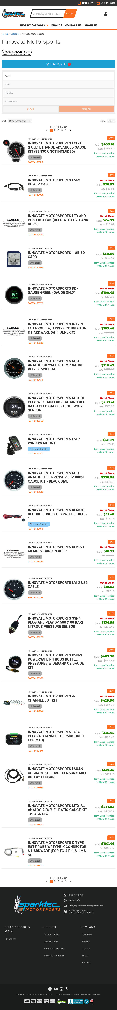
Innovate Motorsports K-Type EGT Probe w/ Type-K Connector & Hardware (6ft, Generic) (57, 328)
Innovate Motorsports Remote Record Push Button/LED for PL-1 (58, 514)
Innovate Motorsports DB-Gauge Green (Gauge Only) (53, 290)
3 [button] (58, 881)
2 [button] (54, 881)
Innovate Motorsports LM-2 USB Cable (58, 585)
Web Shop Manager (92, 994)
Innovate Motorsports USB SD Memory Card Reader (56, 549)
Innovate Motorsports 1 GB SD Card (56, 255)
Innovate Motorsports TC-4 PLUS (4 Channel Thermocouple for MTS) (56, 736)
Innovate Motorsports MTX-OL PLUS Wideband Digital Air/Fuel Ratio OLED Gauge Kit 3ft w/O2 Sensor (56, 404)
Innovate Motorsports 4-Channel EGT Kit (51, 698)
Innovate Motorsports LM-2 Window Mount (54, 441)
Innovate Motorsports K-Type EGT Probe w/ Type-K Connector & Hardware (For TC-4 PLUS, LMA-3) (57, 849)
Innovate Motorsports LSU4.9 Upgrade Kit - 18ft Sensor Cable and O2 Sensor (57, 773)
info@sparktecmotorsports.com (86, 906)
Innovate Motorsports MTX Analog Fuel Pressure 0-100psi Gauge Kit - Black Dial (56, 477)
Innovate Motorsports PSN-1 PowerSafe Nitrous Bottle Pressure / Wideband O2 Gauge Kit (56, 661)
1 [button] (51, 881)
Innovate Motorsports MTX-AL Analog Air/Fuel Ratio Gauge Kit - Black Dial (57, 810)
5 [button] (65, 881)
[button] (47, 881)
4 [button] (62, 881)
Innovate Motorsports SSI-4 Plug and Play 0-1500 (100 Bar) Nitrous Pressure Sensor (55, 622)
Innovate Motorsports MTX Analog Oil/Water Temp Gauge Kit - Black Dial (55, 365)
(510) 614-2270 (76, 895)
